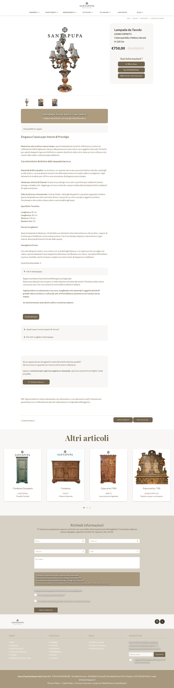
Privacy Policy (53, 683)
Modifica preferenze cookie (20, 658)
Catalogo (54, 642)
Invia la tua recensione (18, 652)
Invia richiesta (46, 610)
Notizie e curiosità (97, 642)
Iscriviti (159, 654)
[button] (64, 271)
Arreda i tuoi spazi (97, 649)
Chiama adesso (36, 382)
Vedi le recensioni (16, 649)
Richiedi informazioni (131, 76)
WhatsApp (131, 64)
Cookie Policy (67, 683)
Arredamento (69, 12)
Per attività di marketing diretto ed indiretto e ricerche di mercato (62, 601)
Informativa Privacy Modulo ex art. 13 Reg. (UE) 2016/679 (58, 578)
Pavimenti (34, 12)
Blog (140, 12)
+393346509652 (131, 70)
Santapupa (122, 12)
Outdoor (87, 12)
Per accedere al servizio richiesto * (49, 595)
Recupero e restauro (98, 645)
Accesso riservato (83, 683)
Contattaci (31, 316)
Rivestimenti (51, 12)
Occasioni (105, 12)
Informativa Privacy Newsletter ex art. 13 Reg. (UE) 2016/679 (60, 580)
